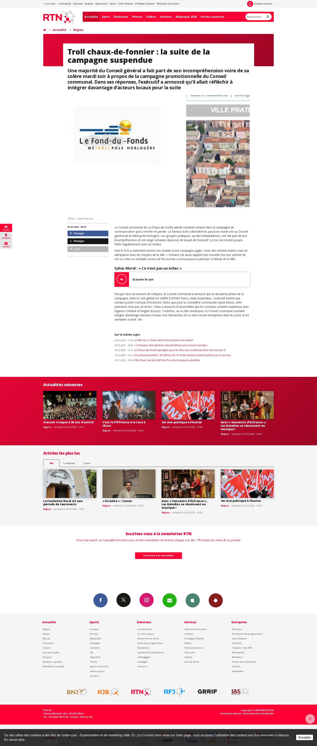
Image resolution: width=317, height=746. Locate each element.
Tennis (93, 661)
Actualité (91, 17)
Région (78, 30)
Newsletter (238, 671)
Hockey (94, 634)
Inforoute (78, 3)
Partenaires (238, 652)
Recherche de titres (148, 638)
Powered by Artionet (230, 713)
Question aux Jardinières (150, 652)
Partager (77, 233)
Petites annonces (194, 647)
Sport (106, 17)
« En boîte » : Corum (117, 501)
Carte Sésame (125, 3)
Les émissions (144, 629)
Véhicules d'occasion (167, 3)
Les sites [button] (49, 3)
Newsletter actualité (53, 666)
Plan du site (86, 717)
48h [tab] (51, 463)
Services (166, 17)
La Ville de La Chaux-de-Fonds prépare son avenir (153, 340)
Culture (47, 647)
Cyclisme (94, 647)
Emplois (89, 3)
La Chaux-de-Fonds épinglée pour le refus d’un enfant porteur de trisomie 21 (170, 350)
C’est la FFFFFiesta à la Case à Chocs (124, 424)
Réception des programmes (247, 634)
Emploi (188, 657)
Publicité (236, 643)
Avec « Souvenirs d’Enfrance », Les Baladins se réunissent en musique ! (243, 425)
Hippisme (95, 657)
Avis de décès (192, 661)
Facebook (100, 600)
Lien (75, 248)
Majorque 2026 (186, 17)
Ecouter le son (133, 279)
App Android (216, 600)
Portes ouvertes (212, 17)
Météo (188, 643)
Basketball (95, 638)
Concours (142, 666)
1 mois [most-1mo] (86, 463)
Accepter (304, 737)
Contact (236, 666)
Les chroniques (145, 634)
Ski (91, 652)
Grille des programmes (150, 643)
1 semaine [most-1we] (69, 463)
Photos (137, 17)
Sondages (142, 661)
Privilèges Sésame (145, 3)
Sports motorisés (99, 666)
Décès (113, 3)
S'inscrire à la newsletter (158, 555)
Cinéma (189, 634)
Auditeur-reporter (259, 4)
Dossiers (47, 657)
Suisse (46, 634)
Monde (46, 638)
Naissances (101, 3)
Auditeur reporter (52, 661)
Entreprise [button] (64, 3)
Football (94, 629)
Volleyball (95, 643)
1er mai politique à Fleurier (182, 422)
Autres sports (97, 671)
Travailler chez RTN (242, 647)
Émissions (121, 17)
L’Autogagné (143, 657)
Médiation (237, 657)
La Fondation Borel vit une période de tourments (63, 502)
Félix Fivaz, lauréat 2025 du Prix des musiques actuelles (157, 360)
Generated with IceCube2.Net (258, 713)
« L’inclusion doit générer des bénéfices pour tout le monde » (161, 345)
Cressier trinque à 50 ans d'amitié (68, 422)
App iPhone (193, 600)
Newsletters (170, 600)
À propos (237, 629)
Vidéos (151, 17)
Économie (48, 643)
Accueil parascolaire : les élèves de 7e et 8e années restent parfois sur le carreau (172, 355)
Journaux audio (51, 652)
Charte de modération (244, 661)
